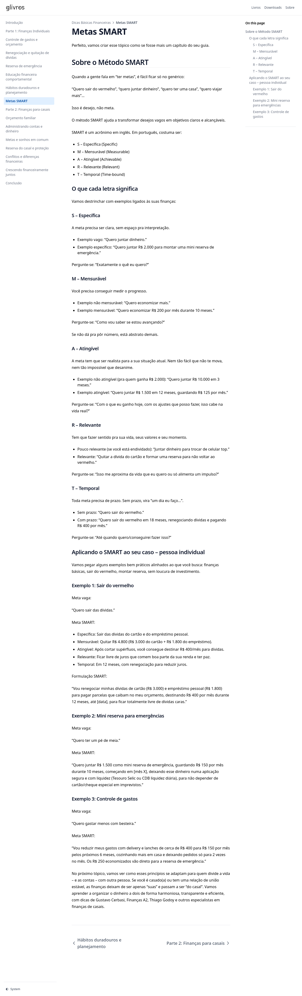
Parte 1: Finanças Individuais (28, 31)
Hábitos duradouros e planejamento (22, 90)
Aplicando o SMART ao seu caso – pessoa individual (269, 80)
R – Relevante (263, 64)
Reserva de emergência (24, 66)
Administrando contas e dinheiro (24, 128)
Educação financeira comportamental (21, 76)
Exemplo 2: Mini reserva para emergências (271, 102)
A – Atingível (262, 58)
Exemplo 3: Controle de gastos (271, 114)
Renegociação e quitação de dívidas (27, 55)
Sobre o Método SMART (263, 31)
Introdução (14, 22)
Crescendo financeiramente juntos (27, 172)
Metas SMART (17, 101)
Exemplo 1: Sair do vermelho (267, 91)
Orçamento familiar (21, 118)
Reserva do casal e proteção (27, 148)
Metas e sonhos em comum (27, 139)
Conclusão (14, 183)
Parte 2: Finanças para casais (28, 109)
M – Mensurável (265, 51)
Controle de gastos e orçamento (22, 41)
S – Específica (263, 44)
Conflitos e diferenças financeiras (22, 159)
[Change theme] (30, 989)
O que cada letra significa (268, 38)
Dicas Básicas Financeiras (91, 22)
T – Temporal (263, 71)
